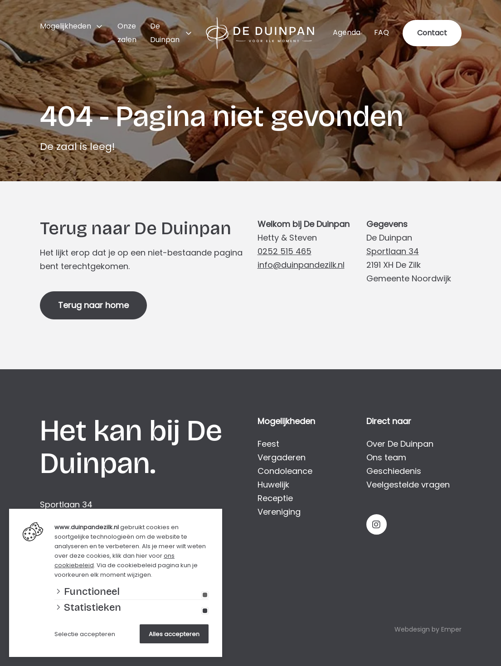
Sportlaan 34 (392, 251)
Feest (268, 443)
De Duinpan (165, 33)
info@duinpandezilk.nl (301, 264)
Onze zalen (126, 33)
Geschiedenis (393, 471)
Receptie (275, 498)
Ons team (386, 457)
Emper (451, 629)
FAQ (381, 32)
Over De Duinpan (399, 443)
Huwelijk (273, 484)
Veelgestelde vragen (408, 484)
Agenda (346, 32)
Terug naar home (93, 305)
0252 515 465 (284, 251)
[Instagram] (376, 524)
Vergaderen (282, 457)
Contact (432, 33)
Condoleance (285, 471)
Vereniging (279, 511)
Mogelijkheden (65, 26)
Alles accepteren (174, 634)
